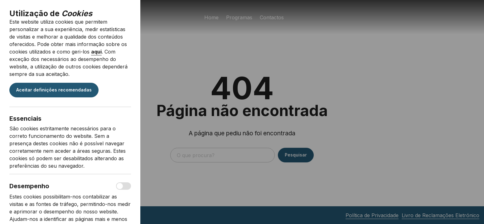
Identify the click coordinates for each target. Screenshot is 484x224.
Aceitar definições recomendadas (54, 89)
